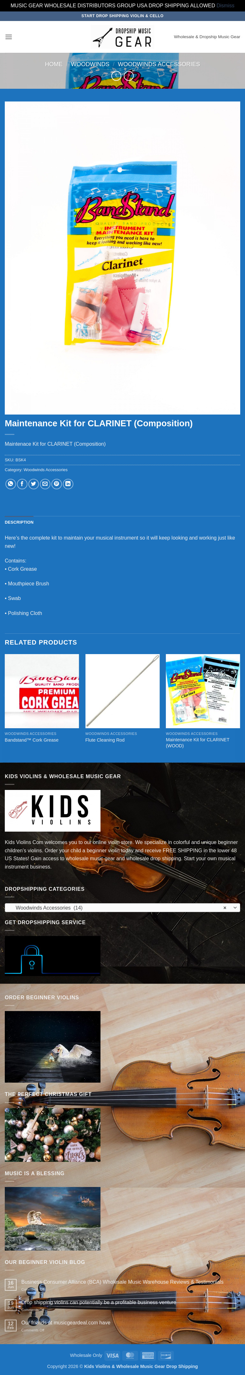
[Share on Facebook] (22, 484)
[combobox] (122, 907)
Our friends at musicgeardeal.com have (65, 1322)
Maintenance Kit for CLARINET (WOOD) (197, 742)
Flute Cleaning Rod (104, 740)
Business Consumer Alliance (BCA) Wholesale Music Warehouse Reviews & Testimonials (122, 1282)
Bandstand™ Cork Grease (32, 740)
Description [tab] (19, 522)
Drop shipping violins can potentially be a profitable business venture (98, 1302)
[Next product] (116, 76)
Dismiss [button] (225, 5)
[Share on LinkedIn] (68, 484)
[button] (8, 37)
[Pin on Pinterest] (56, 484)
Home (54, 64)
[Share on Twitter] (33, 484)
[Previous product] (129, 76)
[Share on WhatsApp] (10, 484)
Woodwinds (90, 64)
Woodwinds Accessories (159, 64)
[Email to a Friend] (45, 484)
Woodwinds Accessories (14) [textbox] (118, 908)
